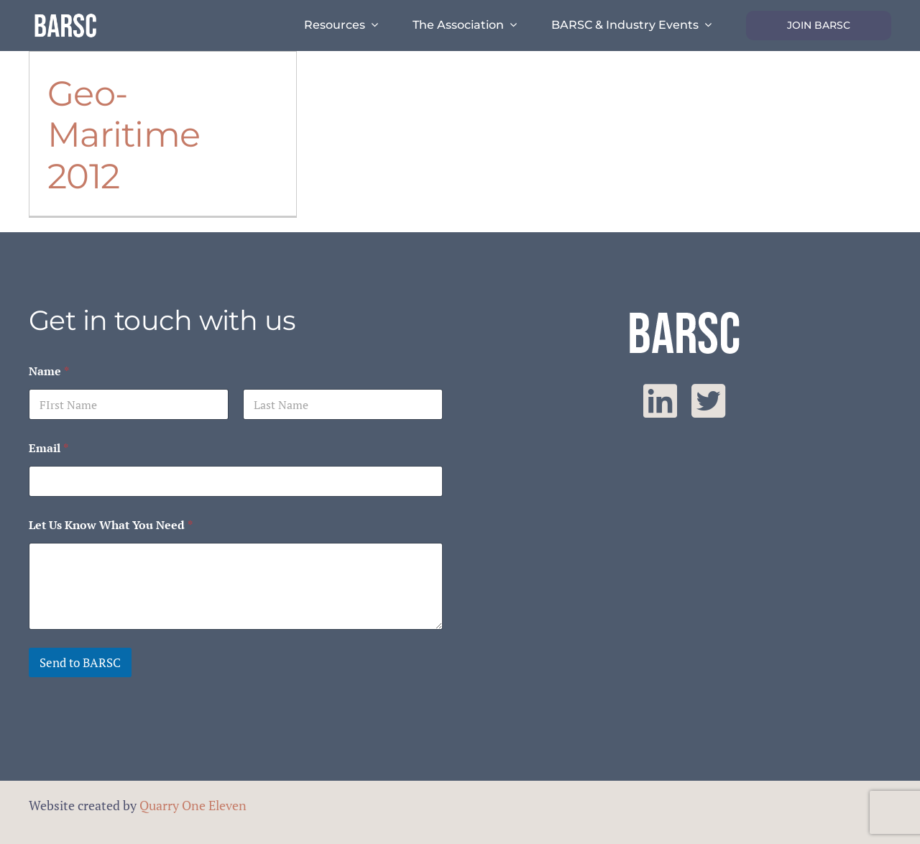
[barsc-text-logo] (65, 15)
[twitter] (708, 401)
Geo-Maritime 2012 (123, 135)
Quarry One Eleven (193, 805)
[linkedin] (660, 401)
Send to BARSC (80, 662)
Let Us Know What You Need (111, 525)
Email (48, 448)
